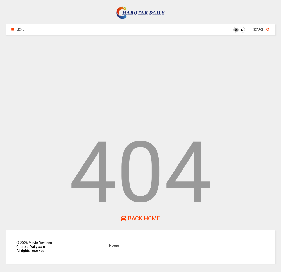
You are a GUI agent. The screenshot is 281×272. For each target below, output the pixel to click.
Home (114, 246)
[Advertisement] (140, 83)
